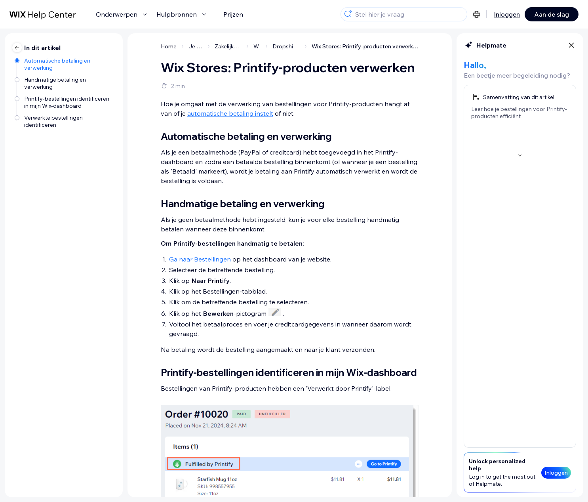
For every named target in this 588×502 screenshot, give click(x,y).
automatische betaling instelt (230, 113)
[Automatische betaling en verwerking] (65, 64)
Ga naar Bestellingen (200, 259)
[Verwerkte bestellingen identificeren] (65, 121)
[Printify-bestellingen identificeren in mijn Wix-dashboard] (65, 102)
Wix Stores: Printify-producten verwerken (365, 46)
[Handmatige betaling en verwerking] (65, 83)
